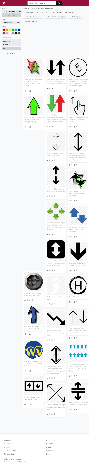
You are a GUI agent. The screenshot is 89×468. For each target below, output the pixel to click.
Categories (50, 440)
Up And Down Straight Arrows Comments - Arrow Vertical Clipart (78, 331)
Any (4, 48)
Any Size (11, 15)
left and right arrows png (56, 17)
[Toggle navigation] (85, 3)
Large (5, 11)
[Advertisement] (55, 40)
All (18, 22)
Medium (12, 11)
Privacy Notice (10, 454)
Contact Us (8, 444)
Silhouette (8, 22)
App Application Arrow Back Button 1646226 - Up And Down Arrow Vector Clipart (56, 189)
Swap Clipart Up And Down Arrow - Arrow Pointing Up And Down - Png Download (56, 81)
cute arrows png (31, 21)
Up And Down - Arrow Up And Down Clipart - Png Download (77, 194)
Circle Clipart (73, 297)
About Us (8, 440)
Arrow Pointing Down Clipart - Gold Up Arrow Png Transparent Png (34, 119)
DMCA (6, 447)
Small (18, 11)
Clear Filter (11, 53)
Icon (48, 454)
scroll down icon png (33, 17)
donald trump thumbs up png (63, 12)
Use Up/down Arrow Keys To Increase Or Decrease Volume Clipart (33, 363)
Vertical (5, 45)
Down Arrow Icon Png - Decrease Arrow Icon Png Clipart (55, 333)
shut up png (75, 17)
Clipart (48, 447)
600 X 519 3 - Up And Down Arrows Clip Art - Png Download (78, 230)
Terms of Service (11, 450)
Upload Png (51, 444)
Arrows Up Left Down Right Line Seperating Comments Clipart (56, 407)
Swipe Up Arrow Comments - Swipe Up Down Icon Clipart (78, 119)
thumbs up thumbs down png (36, 12)
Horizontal (6, 41)
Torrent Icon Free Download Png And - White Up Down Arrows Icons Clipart (56, 263)
